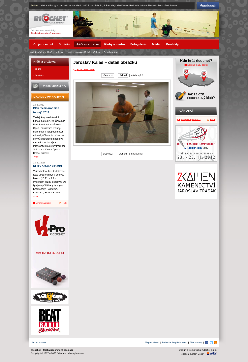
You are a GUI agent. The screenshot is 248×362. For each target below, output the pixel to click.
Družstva (39, 75)
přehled (123, 75)
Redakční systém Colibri (192, 354)
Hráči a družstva (55, 52)
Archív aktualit (43, 203)
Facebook (208, 5)
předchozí (108, 75)
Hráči (69, 52)
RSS (64, 203)
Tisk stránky (196, 342)
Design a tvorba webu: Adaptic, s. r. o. (198, 350)
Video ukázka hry (54, 85)
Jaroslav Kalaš (82, 52)
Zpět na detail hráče (85, 69)
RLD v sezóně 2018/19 (47, 166)
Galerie (97, 52)
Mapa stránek (152, 342)
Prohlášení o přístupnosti (174, 342)
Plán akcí (185, 110)
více (36, 157)
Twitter (34, 5)
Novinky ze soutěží (48, 97)
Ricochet (51, 18)
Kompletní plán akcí (191, 119)
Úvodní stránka (36, 52)
